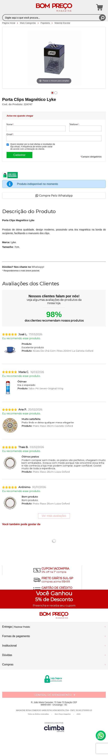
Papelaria (45, 23)
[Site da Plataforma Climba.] (54, 727)
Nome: (10, 124)
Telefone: (74, 124)
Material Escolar (62, 23)
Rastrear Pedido (22, 627)
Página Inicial (9, 23)
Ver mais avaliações (54, 515)
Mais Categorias (28, 23)
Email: (10, 134)
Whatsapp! (38, 267)
